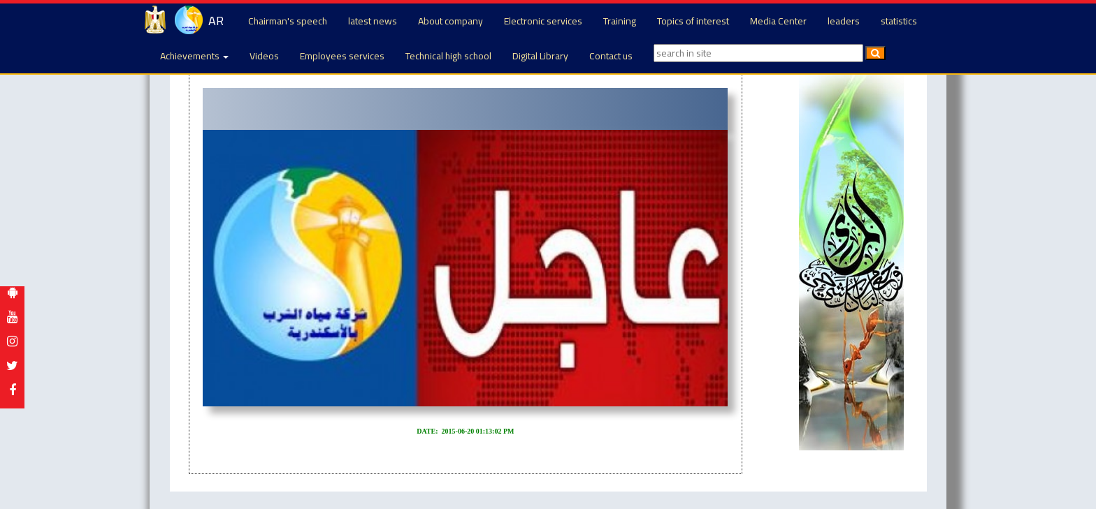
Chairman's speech (287, 21)
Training (619, 21)
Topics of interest (693, 21)
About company (450, 21)
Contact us (611, 56)
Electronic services (543, 21)
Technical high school (448, 56)
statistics (899, 21)
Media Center (778, 21)
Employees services (342, 56)
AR (216, 20)
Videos (264, 56)
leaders (844, 21)
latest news (372, 21)
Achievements (194, 56)
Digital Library (540, 56)
